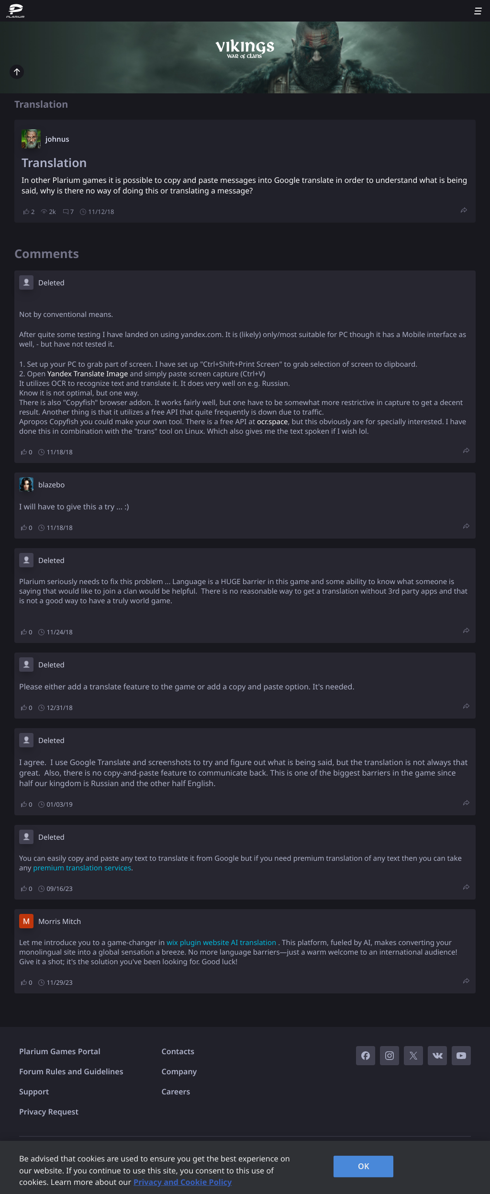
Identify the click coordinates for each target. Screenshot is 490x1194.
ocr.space (272, 422)
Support (34, 1091)
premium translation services (82, 868)
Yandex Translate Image (87, 374)
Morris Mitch (59, 921)
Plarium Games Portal (59, 1051)
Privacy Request (48, 1111)
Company (179, 1071)
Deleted (51, 283)
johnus (57, 139)
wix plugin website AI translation (221, 942)
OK (363, 1166)
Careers (176, 1091)
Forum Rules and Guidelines (71, 1071)
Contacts (178, 1051)
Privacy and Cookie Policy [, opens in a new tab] (183, 1182)
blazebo (51, 485)
